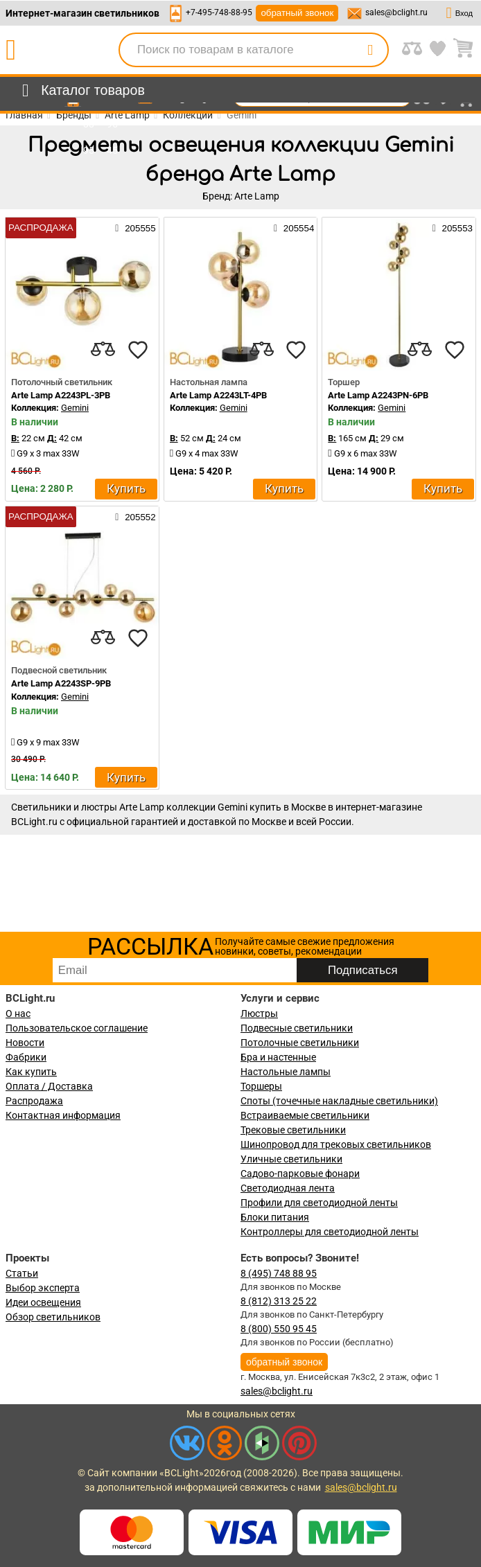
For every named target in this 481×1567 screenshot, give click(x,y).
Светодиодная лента (287, 1188)
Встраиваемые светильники (304, 1115)
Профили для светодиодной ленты (319, 1202)
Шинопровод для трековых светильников (335, 1144)
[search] (370, 50)
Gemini (75, 407)
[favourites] (138, 350)
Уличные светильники (291, 1159)
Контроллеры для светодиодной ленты (329, 1231)
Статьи (22, 1273)
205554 (294, 227)
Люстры (259, 1013)
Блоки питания (274, 1217)
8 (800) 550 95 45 (278, 1328)
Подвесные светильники (296, 1028)
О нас (18, 1013)
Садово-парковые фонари (300, 1173)
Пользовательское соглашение (77, 1028)
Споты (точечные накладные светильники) (339, 1100)
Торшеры (261, 1086)
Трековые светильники (293, 1129)
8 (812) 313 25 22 (278, 1301)
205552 (135, 516)
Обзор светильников (53, 1316)
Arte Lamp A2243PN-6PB (378, 395)
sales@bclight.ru (396, 12)
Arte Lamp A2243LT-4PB (218, 395)
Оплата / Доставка (49, 1086)
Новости (25, 1042)
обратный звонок (297, 13)
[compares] (103, 350)
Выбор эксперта (43, 1287)
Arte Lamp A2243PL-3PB (60, 395)
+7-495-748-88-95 (219, 12)
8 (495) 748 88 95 (278, 1273)
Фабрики (26, 1057)
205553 (452, 227)
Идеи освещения (43, 1302)
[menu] (81, 91)
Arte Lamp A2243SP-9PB (61, 683)
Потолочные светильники (299, 1042)
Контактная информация (63, 1115)
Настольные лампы (285, 1071)
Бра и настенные (278, 1057)
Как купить (31, 1071)
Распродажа (34, 1100)
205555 (135, 227)
